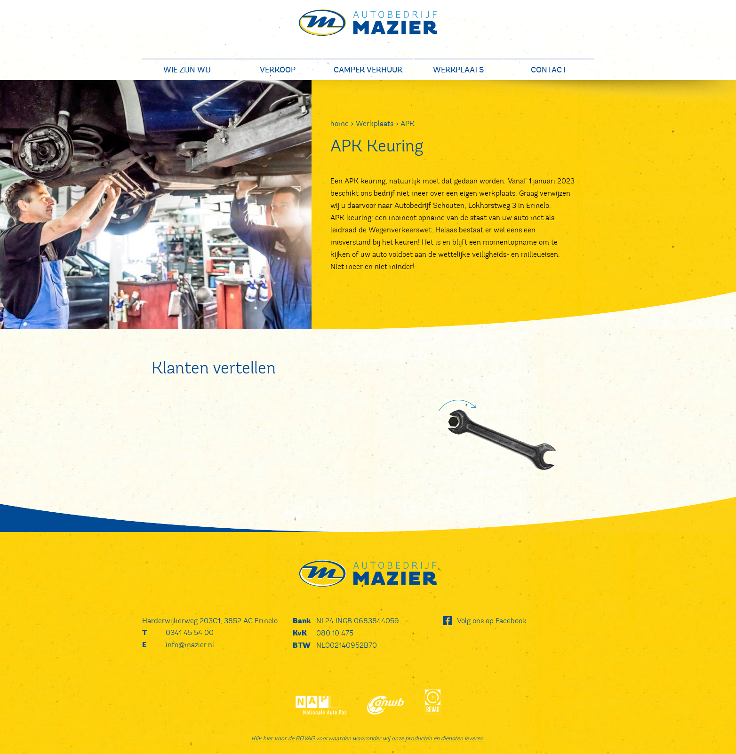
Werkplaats (374, 123)
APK (407, 123)
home (339, 123)
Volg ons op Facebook (492, 620)
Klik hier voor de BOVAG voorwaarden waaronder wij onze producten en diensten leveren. (368, 738)
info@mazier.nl (190, 644)
